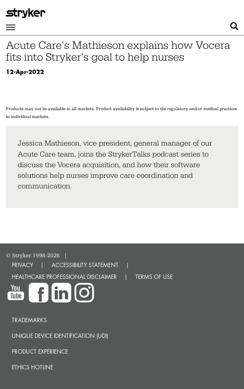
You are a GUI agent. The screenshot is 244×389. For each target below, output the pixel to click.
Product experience (40, 351)
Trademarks (29, 320)
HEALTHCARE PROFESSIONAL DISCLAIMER (64, 276)
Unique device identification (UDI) (60, 335)
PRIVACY (22, 265)
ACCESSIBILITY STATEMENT (85, 265)
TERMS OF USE (154, 276)
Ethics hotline (32, 367)
